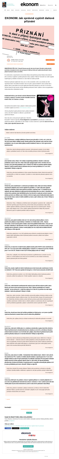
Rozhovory (17, 10)
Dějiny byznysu (35, 10)
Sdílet (29, 412)
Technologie (23, 10)
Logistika (47, 10)
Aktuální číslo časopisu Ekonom (8, 4)
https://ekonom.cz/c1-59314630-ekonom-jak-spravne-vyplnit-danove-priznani (24, 425)
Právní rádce (41, 10)
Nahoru (8, 399)
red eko (13, 59)
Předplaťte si (42, 5)
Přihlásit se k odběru (28, 446)
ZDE (37, 451)
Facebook (8, 428)
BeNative (55, 10)
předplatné (11, 420)
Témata (12, 10)
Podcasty (29, 10)
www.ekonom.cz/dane (25, 107)
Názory (8, 10)
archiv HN (11, 57)
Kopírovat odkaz (25, 428)
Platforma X (16, 428)
